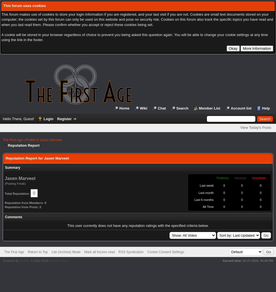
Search (182, 108)
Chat (162, 108)
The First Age (13, 140)
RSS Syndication (131, 252)
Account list (241, 108)
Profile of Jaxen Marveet (44, 140)
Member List (210, 108)
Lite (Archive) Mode (66, 252)
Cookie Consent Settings (165, 252)
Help (266, 108)
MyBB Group (58, 260)
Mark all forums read (99, 252)
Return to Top (38, 252)
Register (64, 119)
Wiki (143, 108)
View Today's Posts (255, 127)
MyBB (24, 260)
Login (48, 119)
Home (124, 108)
